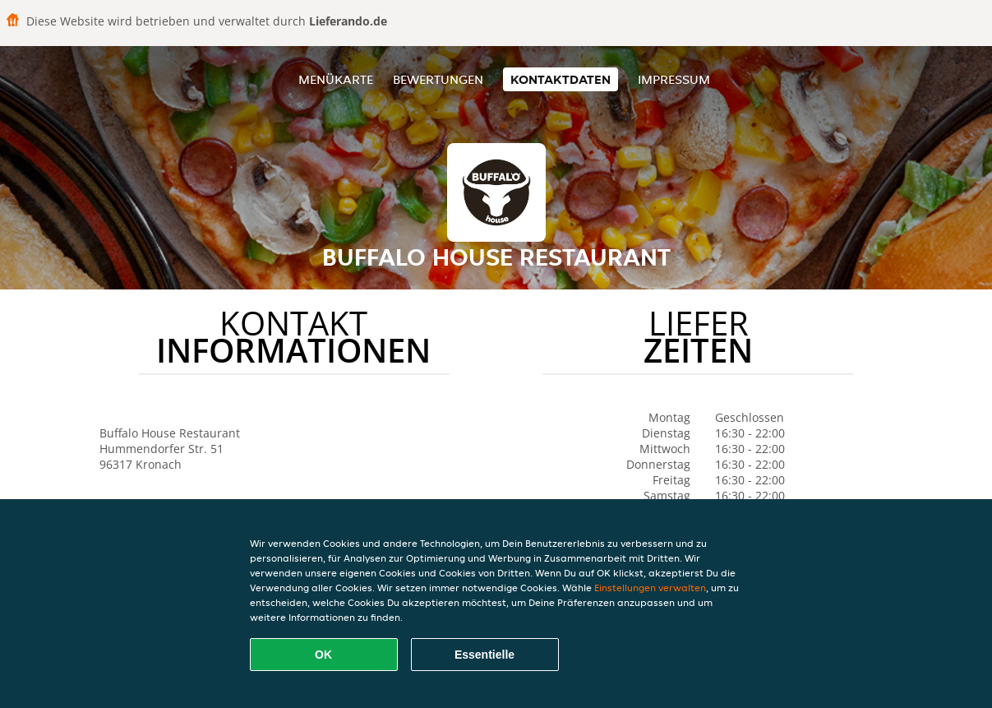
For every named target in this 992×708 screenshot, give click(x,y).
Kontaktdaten (560, 79)
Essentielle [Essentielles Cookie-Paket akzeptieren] (484, 654)
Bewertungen (438, 79)
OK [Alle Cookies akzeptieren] (323, 654)
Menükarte (335, 79)
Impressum (674, 79)
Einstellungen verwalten (650, 587)
